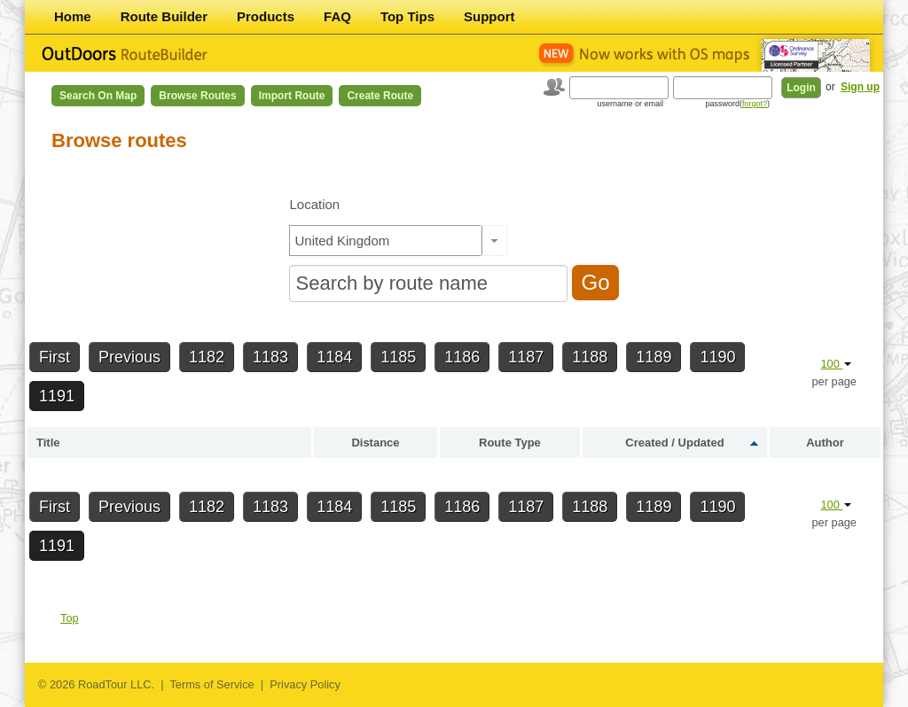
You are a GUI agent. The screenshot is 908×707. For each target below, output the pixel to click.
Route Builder (164, 16)
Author (825, 442)
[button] (494, 240)
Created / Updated (674, 442)
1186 (462, 357)
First (54, 357)
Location (314, 204)
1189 (653, 357)
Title (48, 442)
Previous (129, 357)
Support (489, 16)
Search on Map (98, 95)
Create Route (380, 95)
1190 (717, 357)
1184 (334, 357)
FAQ (337, 16)
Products (265, 16)
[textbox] (385, 240)
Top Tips (407, 16)
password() (737, 103)
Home (72, 16)
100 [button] (835, 363)
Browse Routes (197, 95)
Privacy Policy (305, 684)
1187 (526, 357)
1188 (589, 357)
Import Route (292, 95)
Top (69, 618)
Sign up (860, 87)
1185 (398, 357)
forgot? (754, 103)
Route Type (510, 442)
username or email (630, 103)
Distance (375, 442)
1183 (270, 357)
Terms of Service (211, 684)
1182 (206, 357)
